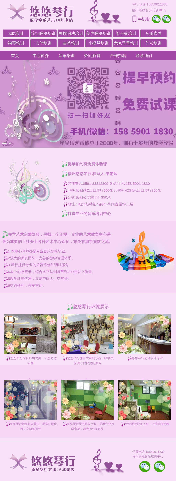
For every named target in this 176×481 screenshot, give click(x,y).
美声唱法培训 (98, 33)
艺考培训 (153, 43)
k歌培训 (16, 33)
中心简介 (40, 55)
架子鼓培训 (126, 33)
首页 (15, 55)
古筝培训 (71, 43)
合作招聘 (118, 55)
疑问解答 (92, 55)
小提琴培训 (98, 43)
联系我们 (144, 55)
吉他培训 (43, 43)
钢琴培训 (16, 43)
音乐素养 (153, 33)
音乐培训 (66, 55)
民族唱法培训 (71, 33)
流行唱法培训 (43, 33)
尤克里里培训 (126, 43)
